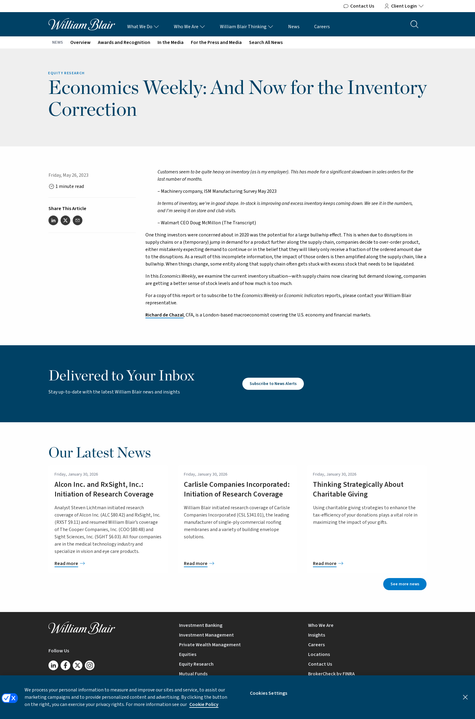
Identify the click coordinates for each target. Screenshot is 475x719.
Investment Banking (200, 625)
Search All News (266, 42)
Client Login (404, 6)
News (294, 26)
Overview (80, 42)
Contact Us (358, 6)
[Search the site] (414, 24)
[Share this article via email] (77, 220)
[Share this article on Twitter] (65, 220)
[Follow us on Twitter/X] (77, 665)
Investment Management (206, 635)
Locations (319, 654)
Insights (316, 635)
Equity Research (196, 664)
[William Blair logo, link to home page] (81, 24)
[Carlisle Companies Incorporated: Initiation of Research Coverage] (237, 563)
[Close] (465, 700)
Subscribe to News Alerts (273, 384)
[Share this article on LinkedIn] (53, 220)
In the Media (171, 42)
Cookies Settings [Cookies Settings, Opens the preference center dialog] (268, 697)
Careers (322, 26)
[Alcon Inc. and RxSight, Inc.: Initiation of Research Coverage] (108, 563)
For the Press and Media (216, 42)
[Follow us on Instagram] (90, 665)
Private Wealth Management (210, 644)
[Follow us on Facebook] (65, 665)
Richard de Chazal (164, 315)
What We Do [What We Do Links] (143, 26)
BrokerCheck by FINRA (331, 674)
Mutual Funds (193, 674)
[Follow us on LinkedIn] (53, 665)
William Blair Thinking (247, 26)
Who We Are (189, 26)
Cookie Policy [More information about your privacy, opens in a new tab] (203, 708)
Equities (187, 654)
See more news (404, 584)
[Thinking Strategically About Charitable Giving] (366, 563)
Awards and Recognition (124, 42)
